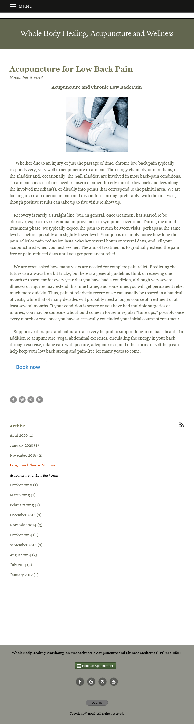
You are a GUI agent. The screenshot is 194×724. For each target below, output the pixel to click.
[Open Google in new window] (91, 681)
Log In (97, 702)
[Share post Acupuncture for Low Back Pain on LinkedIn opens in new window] (40, 402)
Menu (21, 6)
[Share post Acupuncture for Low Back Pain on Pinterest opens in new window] (31, 402)
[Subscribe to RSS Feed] (181, 424)
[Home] (97, 33)
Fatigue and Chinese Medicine (33, 465)
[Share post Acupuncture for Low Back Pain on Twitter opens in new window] (22, 402)
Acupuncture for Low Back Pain (34, 475)
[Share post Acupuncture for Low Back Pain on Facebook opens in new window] (13, 402)
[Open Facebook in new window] (80, 681)
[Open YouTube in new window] (114, 681)
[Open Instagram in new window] (102, 681)
